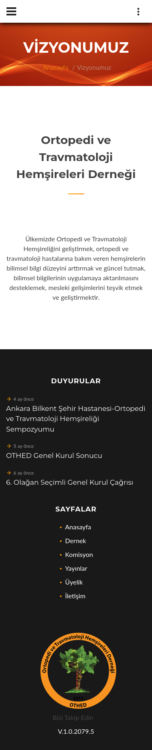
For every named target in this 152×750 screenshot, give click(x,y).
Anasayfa (56, 67)
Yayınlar (76, 568)
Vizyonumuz (94, 67)
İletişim (75, 596)
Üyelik (74, 582)
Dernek (75, 540)
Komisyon (79, 554)
